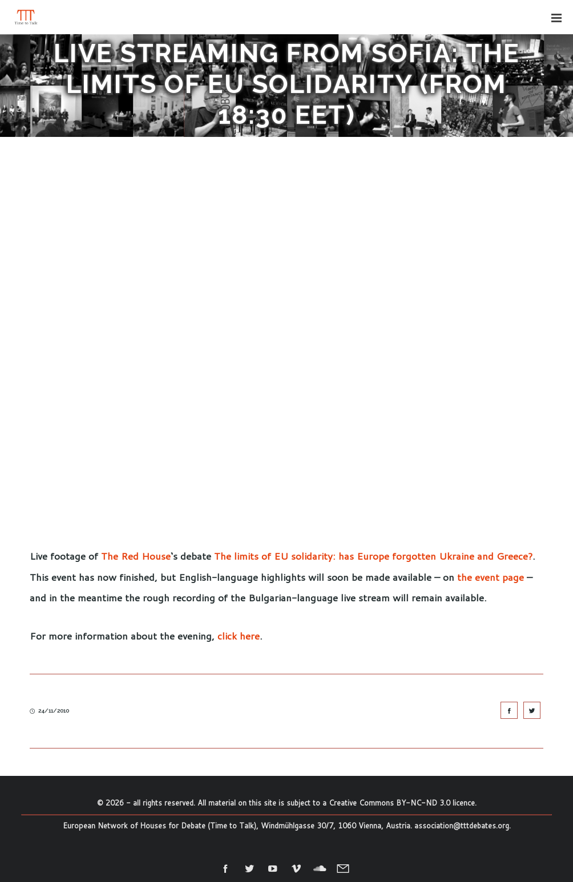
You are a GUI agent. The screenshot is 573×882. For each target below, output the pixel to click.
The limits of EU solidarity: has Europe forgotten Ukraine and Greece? (373, 556)
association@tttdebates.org (461, 825)
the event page (490, 577)
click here (238, 635)
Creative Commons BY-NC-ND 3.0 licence (402, 803)
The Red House (136, 556)
